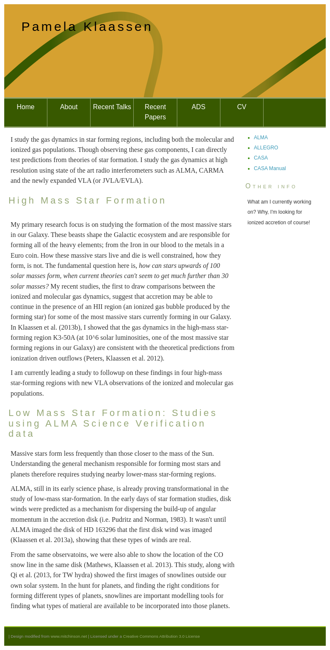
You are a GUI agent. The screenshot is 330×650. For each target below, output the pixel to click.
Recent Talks (112, 106)
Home (26, 106)
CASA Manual (270, 168)
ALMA (261, 137)
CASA (261, 158)
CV (241, 106)
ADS (198, 106)
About (68, 106)
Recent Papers (155, 112)
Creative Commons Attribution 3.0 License (161, 636)
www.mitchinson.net (69, 636)
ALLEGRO (266, 148)
